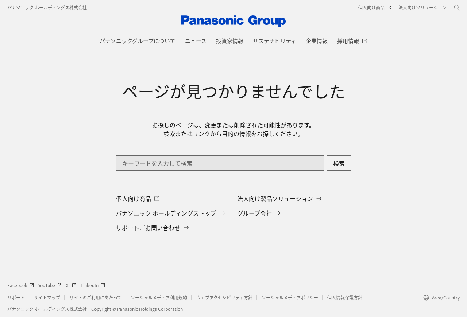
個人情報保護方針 (344, 297)
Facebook (20, 285)
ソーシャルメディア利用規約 (159, 297)
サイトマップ (47, 297)
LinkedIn (93, 285)
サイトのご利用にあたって (95, 297)
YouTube (50, 285)
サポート (16, 297)
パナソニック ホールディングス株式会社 (47, 7)
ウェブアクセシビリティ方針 (224, 297)
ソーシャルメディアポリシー (290, 297)
